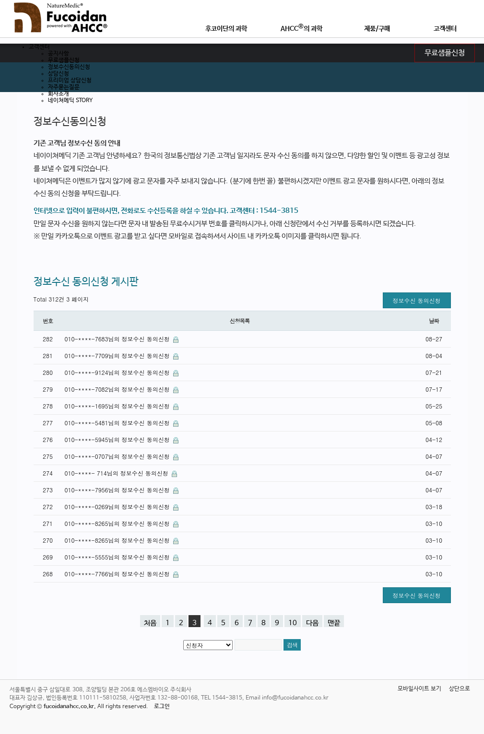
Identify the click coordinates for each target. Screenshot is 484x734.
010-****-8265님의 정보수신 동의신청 (118, 523)
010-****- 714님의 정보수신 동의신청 (117, 473)
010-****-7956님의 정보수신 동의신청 (118, 490)
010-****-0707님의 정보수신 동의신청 (118, 456)
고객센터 (445, 29)
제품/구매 (377, 29)
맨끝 (334, 623)
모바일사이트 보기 (419, 689)
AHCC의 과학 (301, 28)
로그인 (162, 706)
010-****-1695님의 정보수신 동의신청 (118, 406)
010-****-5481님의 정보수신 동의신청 (118, 423)
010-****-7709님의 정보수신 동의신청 (118, 355)
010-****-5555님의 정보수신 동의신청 (118, 557)
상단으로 (459, 689)
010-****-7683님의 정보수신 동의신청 (118, 339)
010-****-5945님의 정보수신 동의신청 (118, 439)
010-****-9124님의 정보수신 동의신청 (118, 372)
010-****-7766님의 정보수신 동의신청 (118, 574)
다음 (312, 623)
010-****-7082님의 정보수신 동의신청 (118, 389)
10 (292, 623)
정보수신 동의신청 (416, 300)
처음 (150, 623)
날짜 (434, 321)
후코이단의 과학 (226, 29)
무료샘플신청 (445, 53)
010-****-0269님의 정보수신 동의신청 (118, 506)
